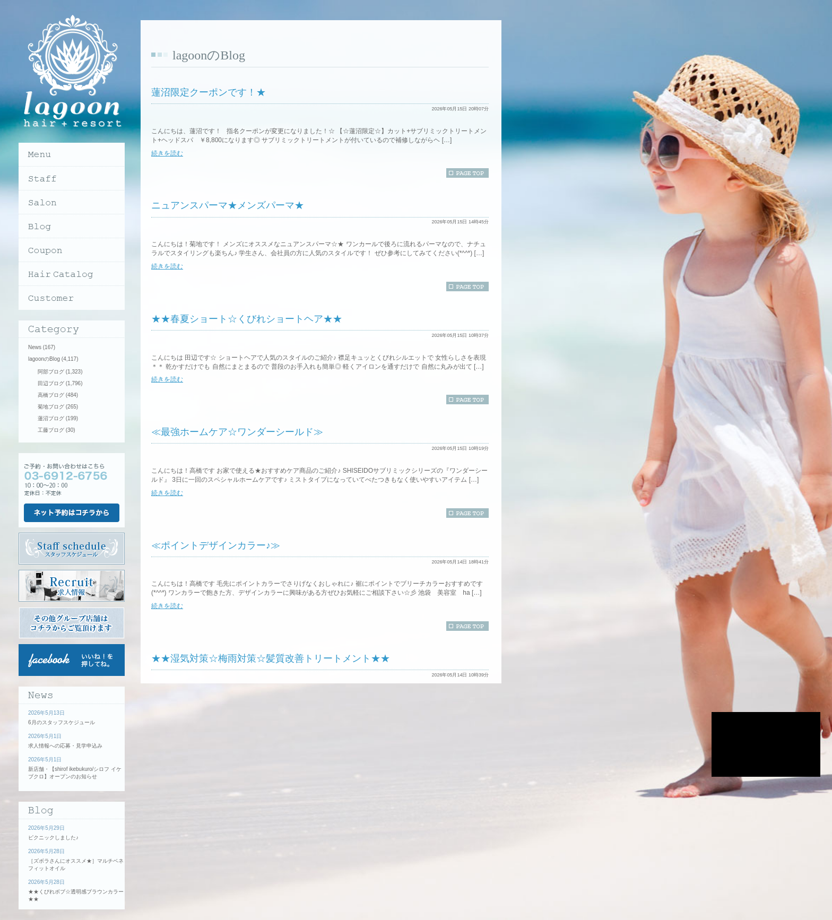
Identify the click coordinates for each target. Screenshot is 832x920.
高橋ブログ (51, 395)
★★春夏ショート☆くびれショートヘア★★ (246, 319)
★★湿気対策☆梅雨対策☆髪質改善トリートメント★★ (270, 658)
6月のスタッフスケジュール (61, 722)
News (34, 347)
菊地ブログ (51, 407)
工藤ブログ (51, 430)
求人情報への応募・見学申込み (65, 746)
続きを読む (167, 153)
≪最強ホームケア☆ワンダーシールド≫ (237, 432)
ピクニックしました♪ (53, 837)
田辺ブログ (51, 383)
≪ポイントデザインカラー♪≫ (215, 545)
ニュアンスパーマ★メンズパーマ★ (227, 205)
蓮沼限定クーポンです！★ (208, 92)
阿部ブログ (51, 372)
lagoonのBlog (44, 359)
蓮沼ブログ (51, 418)
